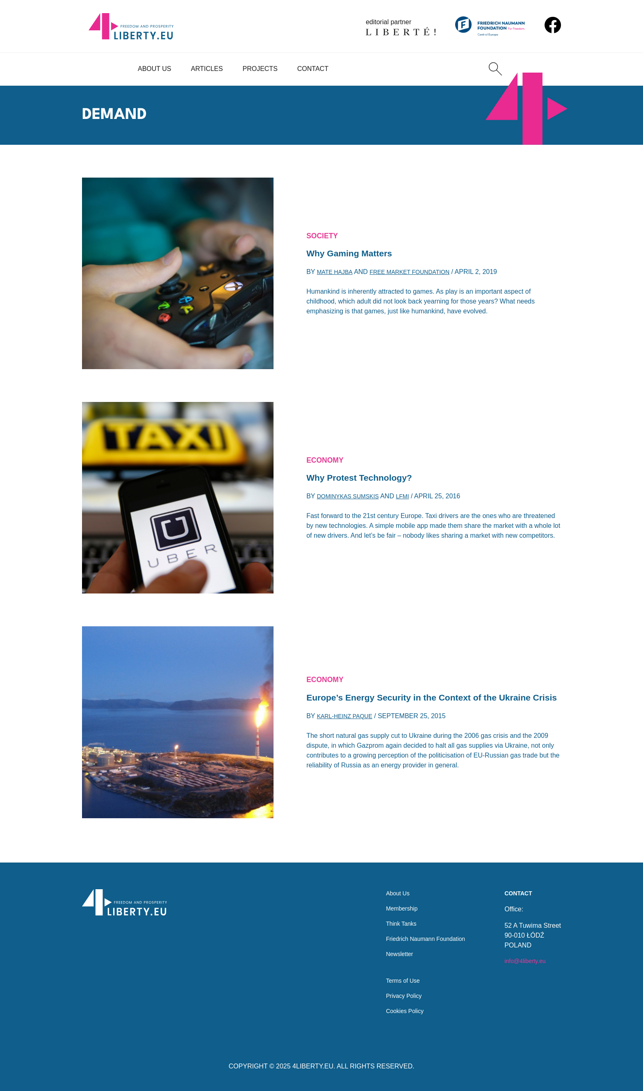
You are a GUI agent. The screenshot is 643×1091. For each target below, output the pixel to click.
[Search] (495, 68)
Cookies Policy (396, 1010)
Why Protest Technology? (366, 478)
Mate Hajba (337, 274)
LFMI (412, 498)
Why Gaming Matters (355, 254)
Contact (312, 68)
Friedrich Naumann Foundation (420, 931)
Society (324, 234)
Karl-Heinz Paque (348, 725)
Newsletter (390, 948)
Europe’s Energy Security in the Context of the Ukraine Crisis (415, 698)
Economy (327, 458)
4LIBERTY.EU (312, 1066)
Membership (393, 898)
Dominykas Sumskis (352, 498)
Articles (207, 68)
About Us (154, 68)
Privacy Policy (395, 994)
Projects (259, 68)
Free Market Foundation (420, 274)
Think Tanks (392, 915)
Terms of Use (394, 977)
